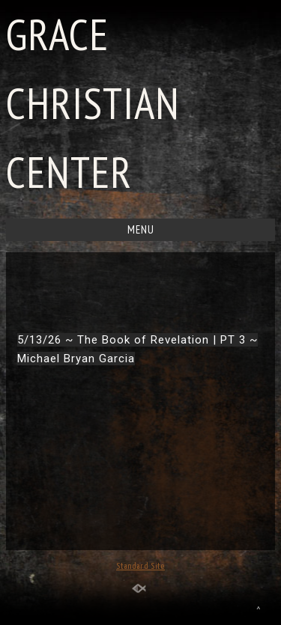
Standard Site (140, 566)
